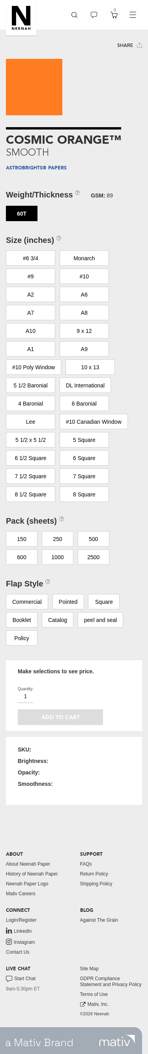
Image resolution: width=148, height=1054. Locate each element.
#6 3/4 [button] (30, 258)
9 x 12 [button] (84, 331)
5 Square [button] (84, 440)
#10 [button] (84, 276)
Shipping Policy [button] (96, 884)
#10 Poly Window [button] (33, 367)
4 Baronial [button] (30, 403)
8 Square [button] (84, 494)
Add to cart (60, 717)
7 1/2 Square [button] (30, 476)
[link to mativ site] (117, 1040)
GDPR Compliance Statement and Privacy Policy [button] (111, 981)
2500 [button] (93, 557)
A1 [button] (30, 349)
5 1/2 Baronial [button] (30, 385)
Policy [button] (21, 638)
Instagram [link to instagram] (20, 941)
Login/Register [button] (21, 920)
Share (129, 45)
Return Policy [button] (94, 874)
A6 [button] (84, 294)
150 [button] (21, 539)
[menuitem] (74, 15)
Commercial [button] (27, 602)
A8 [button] (84, 313)
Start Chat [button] (21, 979)
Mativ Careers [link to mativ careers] (21, 893)
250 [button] (57, 539)
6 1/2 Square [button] (30, 458)
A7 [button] (30, 313)
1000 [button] (57, 557)
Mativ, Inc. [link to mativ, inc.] (94, 1004)
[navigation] (132, 15)
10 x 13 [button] (90, 367)
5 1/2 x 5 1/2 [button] (30, 440)
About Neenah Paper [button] (28, 864)
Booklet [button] (22, 620)
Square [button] (104, 602)
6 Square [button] (84, 458)
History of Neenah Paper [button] (32, 874)
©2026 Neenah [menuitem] (94, 1013)
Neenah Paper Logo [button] (27, 884)
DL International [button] (85, 385)
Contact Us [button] (17, 952)
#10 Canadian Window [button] (94, 422)
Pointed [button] (68, 602)
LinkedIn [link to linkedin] (19, 930)
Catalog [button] (57, 620)
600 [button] (21, 557)
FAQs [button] (86, 864)
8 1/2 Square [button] (30, 494)
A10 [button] (31, 331)
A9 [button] (84, 349)
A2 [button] (30, 294)
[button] (21, 18)
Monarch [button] (84, 258)
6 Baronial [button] (84, 403)
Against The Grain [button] (99, 920)
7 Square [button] (84, 476)
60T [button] (21, 213)
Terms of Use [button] (94, 994)
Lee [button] (30, 422)
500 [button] (93, 539)
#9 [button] (31, 276)
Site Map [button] (89, 968)
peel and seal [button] (100, 620)
